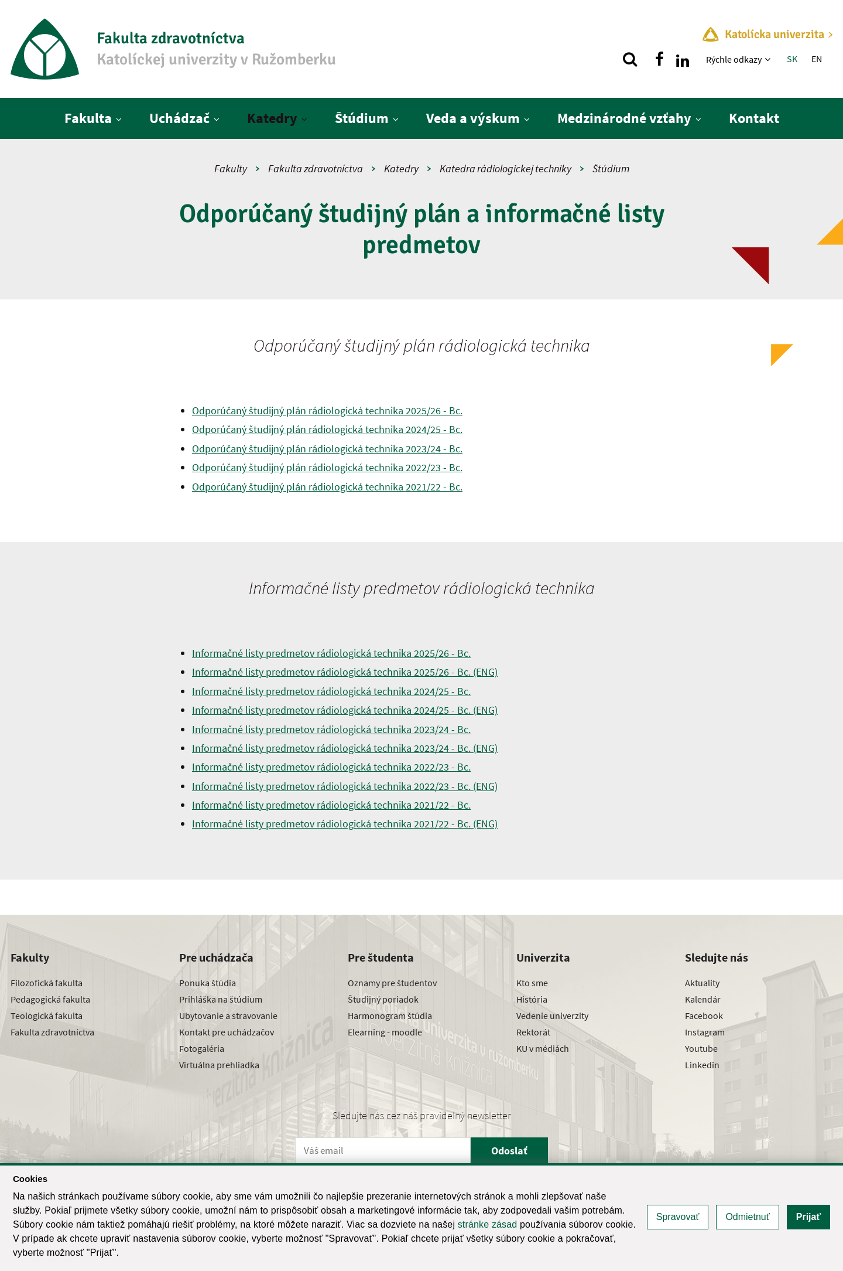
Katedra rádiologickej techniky (505, 168)
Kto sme (532, 983)
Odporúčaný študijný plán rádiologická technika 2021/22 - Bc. (327, 486)
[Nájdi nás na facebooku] (659, 59)
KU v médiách (542, 1048)
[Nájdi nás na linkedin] (682, 59)
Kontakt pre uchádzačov (226, 1032)
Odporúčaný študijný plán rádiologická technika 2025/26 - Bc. (327, 410)
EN (816, 58)
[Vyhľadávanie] (630, 59)
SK (792, 58)
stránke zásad (488, 1224)
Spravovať (678, 1217)
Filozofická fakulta (47, 983)
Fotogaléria (201, 1048)
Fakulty (230, 168)
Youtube (701, 1048)
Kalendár (703, 999)
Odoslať (509, 1150)
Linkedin (702, 1065)
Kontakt (754, 118)
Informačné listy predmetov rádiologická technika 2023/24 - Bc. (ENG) (345, 748)
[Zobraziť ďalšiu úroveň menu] (769, 59)
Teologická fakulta (47, 1015)
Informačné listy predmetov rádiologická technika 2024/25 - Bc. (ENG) (345, 710)
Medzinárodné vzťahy (624, 118)
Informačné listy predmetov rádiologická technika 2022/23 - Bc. (331, 766)
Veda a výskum (473, 118)
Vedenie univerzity (552, 1015)
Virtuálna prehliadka (219, 1065)
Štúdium (362, 118)
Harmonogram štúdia (390, 1015)
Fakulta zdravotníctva (315, 168)
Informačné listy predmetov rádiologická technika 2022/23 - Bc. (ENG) (345, 786)
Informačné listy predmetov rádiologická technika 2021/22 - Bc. (331, 805)
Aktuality (702, 983)
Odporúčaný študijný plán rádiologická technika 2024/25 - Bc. (327, 429)
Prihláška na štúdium (220, 999)
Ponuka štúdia (207, 983)
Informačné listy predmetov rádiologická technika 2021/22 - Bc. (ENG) (345, 823)
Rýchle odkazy (734, 59)
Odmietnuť (747, 1217)
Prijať (808, 1217)
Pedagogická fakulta (50, 999)
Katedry (272, 118)
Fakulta (88, 118)
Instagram (705, 1032)
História (531, 999)
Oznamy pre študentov (392, 983)
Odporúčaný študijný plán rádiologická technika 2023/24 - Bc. (327, 448)
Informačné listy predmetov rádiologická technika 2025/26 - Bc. (331, 653)
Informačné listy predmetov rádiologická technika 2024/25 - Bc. (331, 691)
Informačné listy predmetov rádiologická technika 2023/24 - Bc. (331, 729)
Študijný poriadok (383, 999)
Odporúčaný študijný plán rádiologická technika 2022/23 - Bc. (327, 467)
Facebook (704, 1015)
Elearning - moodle (385, 1032)
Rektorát (533, 1032)
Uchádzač (179, 118)
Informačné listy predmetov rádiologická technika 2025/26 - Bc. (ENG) (345, 672)
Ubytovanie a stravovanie (228, 1015)
